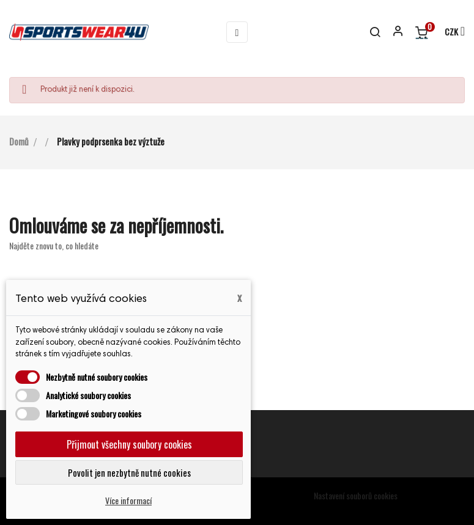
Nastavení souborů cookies (356, 495)
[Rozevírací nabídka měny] (449, 32)
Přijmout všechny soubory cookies (129, 444)
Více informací (128, 500)
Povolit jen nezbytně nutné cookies (129, 472)
